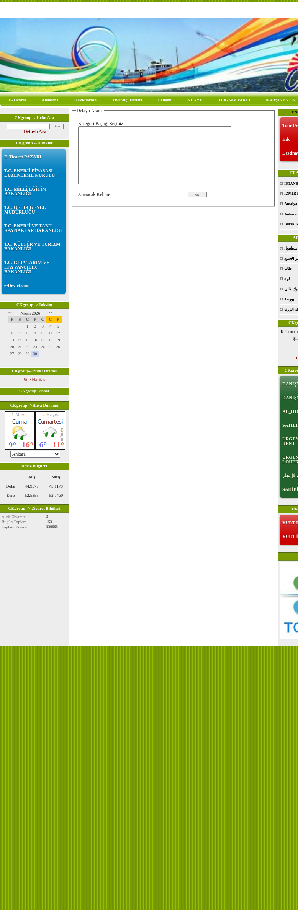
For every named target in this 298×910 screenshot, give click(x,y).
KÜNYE (195, 100)
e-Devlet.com (16, 285)
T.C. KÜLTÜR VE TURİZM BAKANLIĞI (32, 246)
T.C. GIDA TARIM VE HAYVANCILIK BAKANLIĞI (26, 267)
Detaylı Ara (35, 131)
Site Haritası (35, 379)
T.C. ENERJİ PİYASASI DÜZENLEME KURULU (29, 173)
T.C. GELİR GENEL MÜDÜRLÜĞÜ (25, 210)
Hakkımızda (85, 100)
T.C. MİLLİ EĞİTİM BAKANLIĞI (25, 191)
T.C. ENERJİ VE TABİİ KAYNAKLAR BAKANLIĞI (33, 228)
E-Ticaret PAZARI (22, 157)
